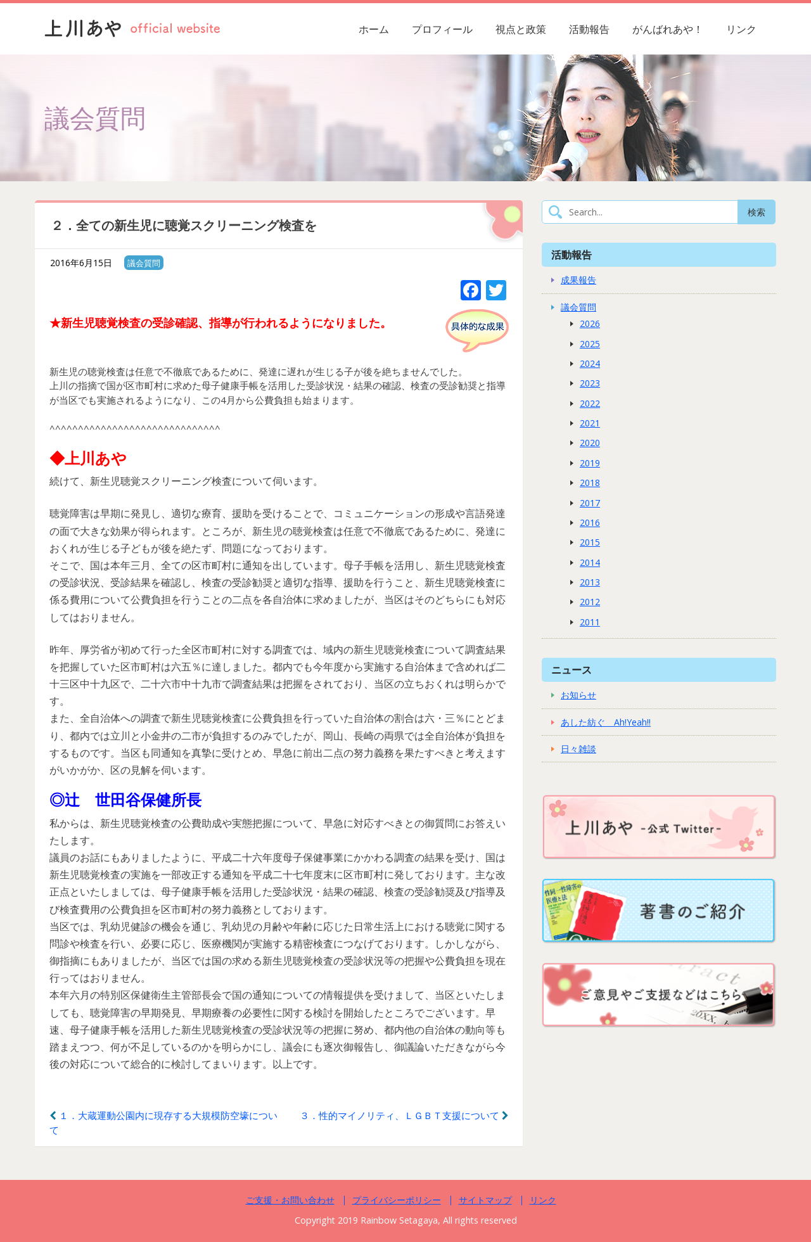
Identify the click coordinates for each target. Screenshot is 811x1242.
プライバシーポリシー (396, 1200)
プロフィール (442, 29)
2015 (590, 542)
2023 (590, 383)
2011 (590, 622)
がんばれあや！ (667, 29)
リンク (741, 29)
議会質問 (143, 263)
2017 (590, 503)
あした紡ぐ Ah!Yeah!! (606, 722)
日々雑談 (578, 749)
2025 (590, 344)
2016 (590, 522)
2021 (590, 423)
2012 (590, 602)
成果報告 (578, 280)
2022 (590, 403)
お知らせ (578, 695)
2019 (590, 463)
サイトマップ (485, 1200)
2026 (590, 323)
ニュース (571, 669)
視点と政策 (520, 29)
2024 (590, 363)
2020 (590, 443)
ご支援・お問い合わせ (290, 1200)
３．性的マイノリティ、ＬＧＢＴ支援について (404, 1115)
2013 (590, 582)
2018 (590, 483)
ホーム (374, 29)
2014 (590, 562)
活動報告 (589, 29)
